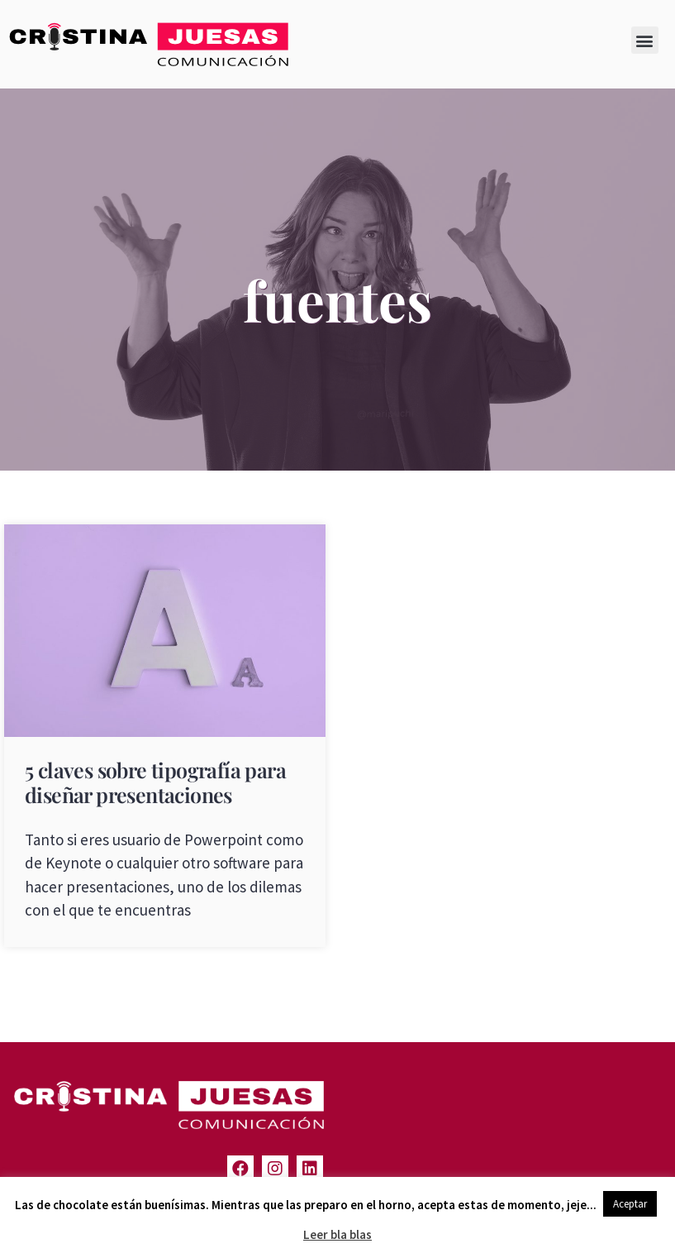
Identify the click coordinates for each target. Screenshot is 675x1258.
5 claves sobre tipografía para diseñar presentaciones (155, 782)
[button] (644, 40)
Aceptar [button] (630, 1204)
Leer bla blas (337, 1234)
